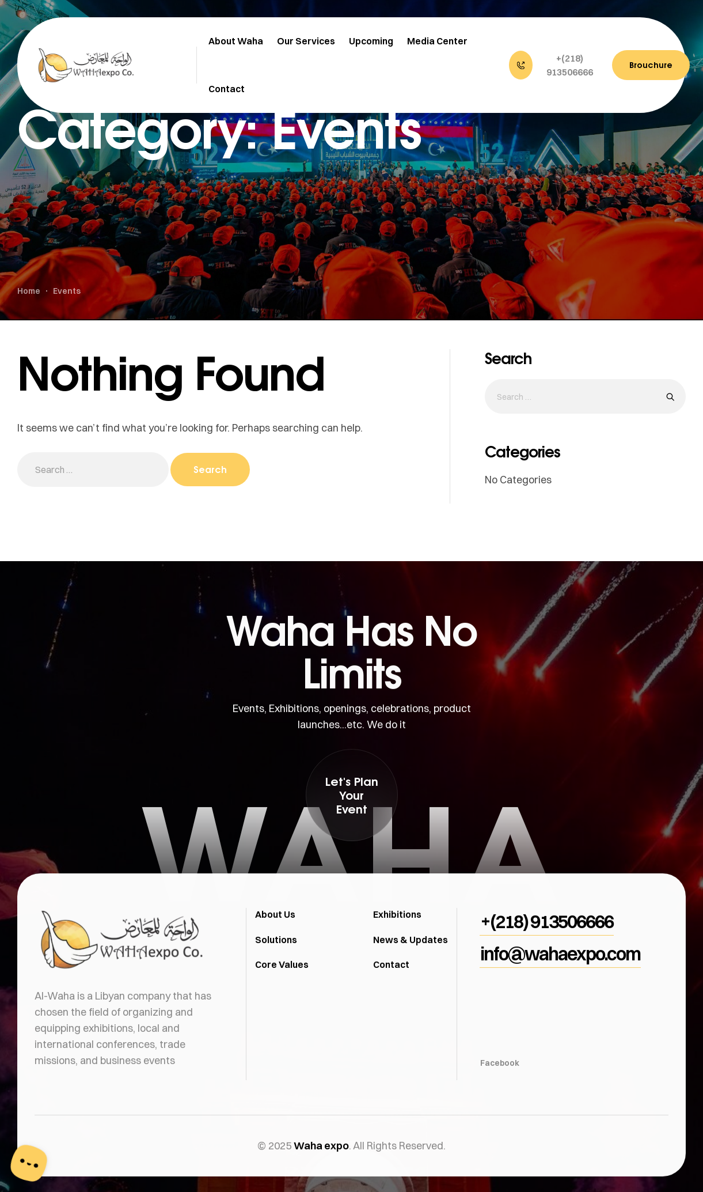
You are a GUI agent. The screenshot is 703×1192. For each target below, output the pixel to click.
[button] (555, 65)
